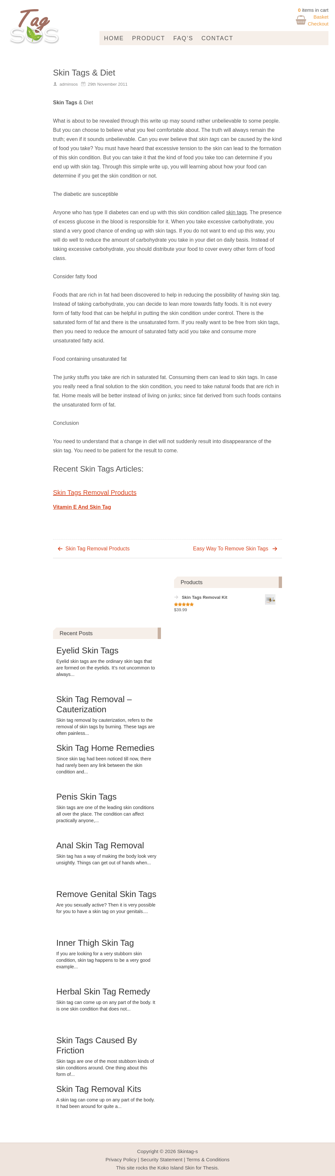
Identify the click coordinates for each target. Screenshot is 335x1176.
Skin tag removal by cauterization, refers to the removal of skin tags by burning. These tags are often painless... (105, 727)
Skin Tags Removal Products (94, 492)
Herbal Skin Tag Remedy (103, 991)
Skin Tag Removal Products (97, 548)
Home (114, 38)
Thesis (210, 1167)
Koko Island (170, 1167)
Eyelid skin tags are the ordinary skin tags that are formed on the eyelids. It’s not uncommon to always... (105, 668)
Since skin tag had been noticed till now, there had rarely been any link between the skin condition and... (103, 765)
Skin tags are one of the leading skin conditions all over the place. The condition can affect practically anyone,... (105, 814)
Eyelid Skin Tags (87, 650)
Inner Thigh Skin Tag (95, 943)
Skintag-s (187, 1151)
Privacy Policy (120, 1159)
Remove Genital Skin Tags (106, 894)
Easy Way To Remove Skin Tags (230, 548)
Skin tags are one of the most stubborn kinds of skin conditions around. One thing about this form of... (105, 1068)
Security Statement (161, 1159)
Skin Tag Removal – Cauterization (94, 704)
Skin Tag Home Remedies (105, 748)
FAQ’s (183, 38)
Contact (218, 38)
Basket (320, 17)
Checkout (318, 23)
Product (148, 38)
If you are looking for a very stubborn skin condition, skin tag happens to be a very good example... (103, 960)
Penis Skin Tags (86, 797)
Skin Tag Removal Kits (98, 1089)
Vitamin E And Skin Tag (82, 507)
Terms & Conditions (208, 1159)
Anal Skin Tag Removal (100, 845)
